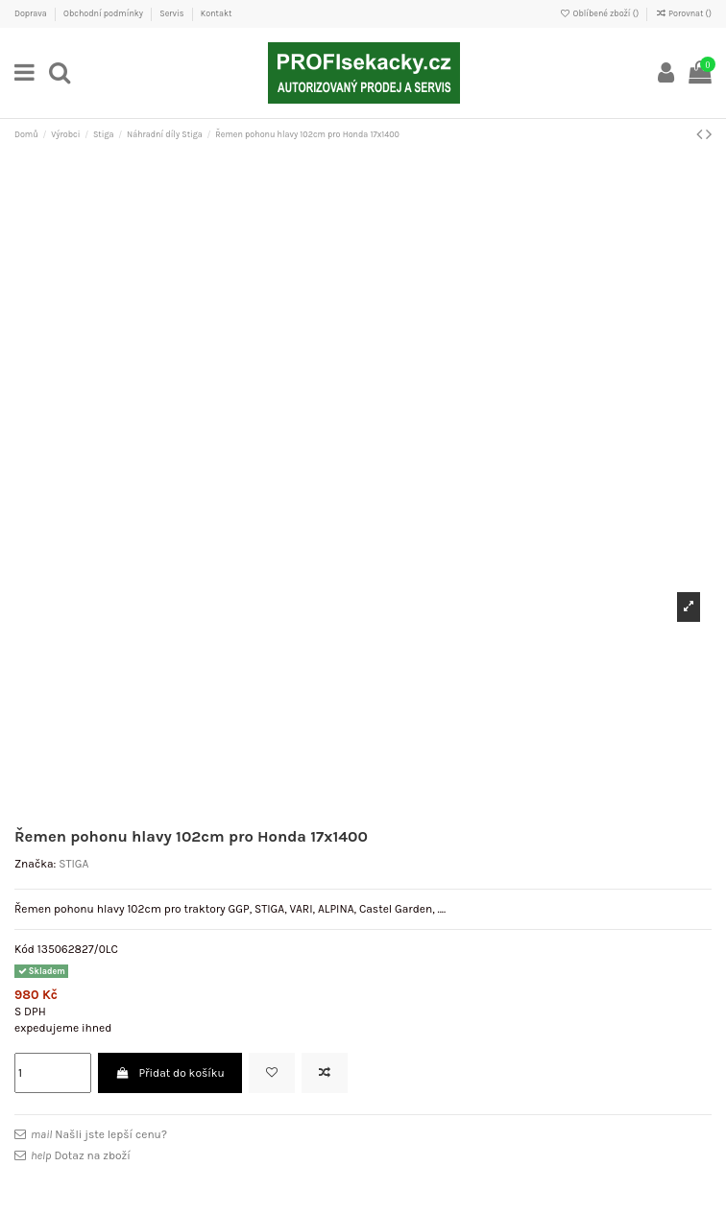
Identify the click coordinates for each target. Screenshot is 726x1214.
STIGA (73, 863)
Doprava (31, 13)
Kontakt (216, 13)
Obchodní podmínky (104, 13)
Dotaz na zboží (81, 1155)
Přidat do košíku (170, 1073)
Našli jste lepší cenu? (99, 1134)
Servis (172, 13)
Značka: (35, 863)
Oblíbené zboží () (600, 13)
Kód (24, 949)
